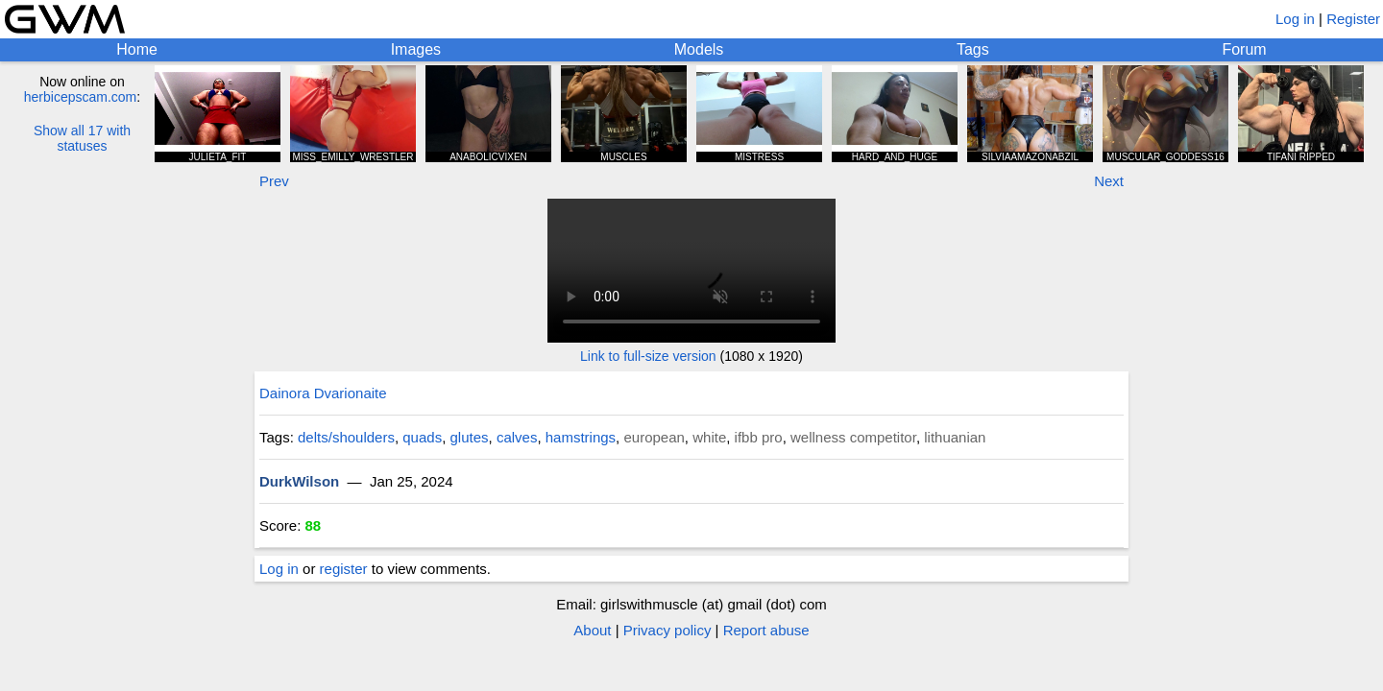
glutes (469, 437)
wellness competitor (853, 437)
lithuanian (954, 437)
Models (699, 49)
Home (137, 49)
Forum (1244, 49)
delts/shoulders (346, 437)
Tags (973, 49)
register (344, 568)
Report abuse (766, 630)
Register (1353, 19)
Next (1109, 181)
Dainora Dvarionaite (323, 393)
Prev (274, 181)
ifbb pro (759, 437)
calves (517, 437)
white (709, 437)
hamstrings (581, 437)
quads (422, 437)
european (653, 437)
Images (416, 49)
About (592, 630)
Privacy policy (667, 630)
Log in (1295, 19)
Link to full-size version (648, 356)
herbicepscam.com (80, 97)
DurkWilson (299, 481)
